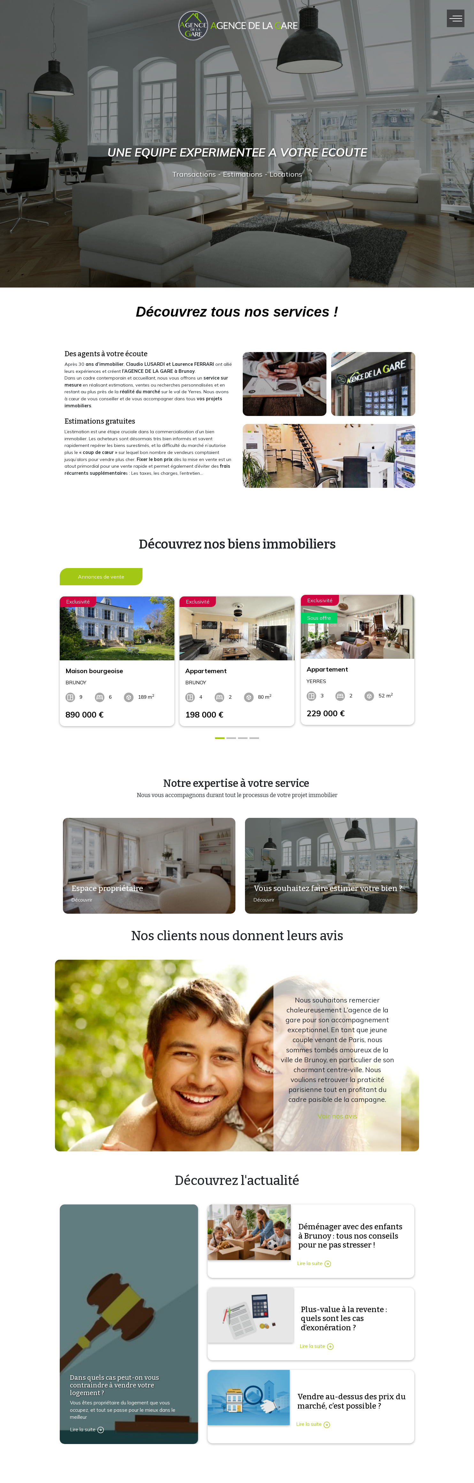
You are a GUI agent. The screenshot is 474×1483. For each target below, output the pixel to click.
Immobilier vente (320, 1453)
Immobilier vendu (321, 1479)
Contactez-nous (86, 1475)
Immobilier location (322, 1466)
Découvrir (79, 900)
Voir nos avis (337, 1113)
